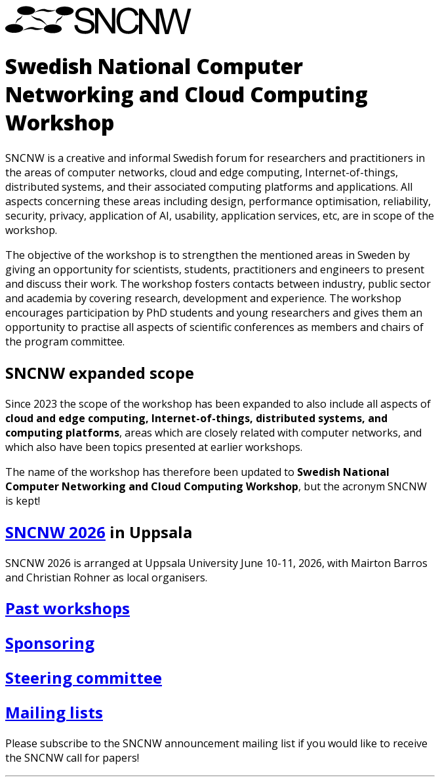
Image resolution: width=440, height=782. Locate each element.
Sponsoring (49, 643)
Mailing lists (54, 712)
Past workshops (67, 608)
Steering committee (83, 677)
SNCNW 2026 (55, 532)
